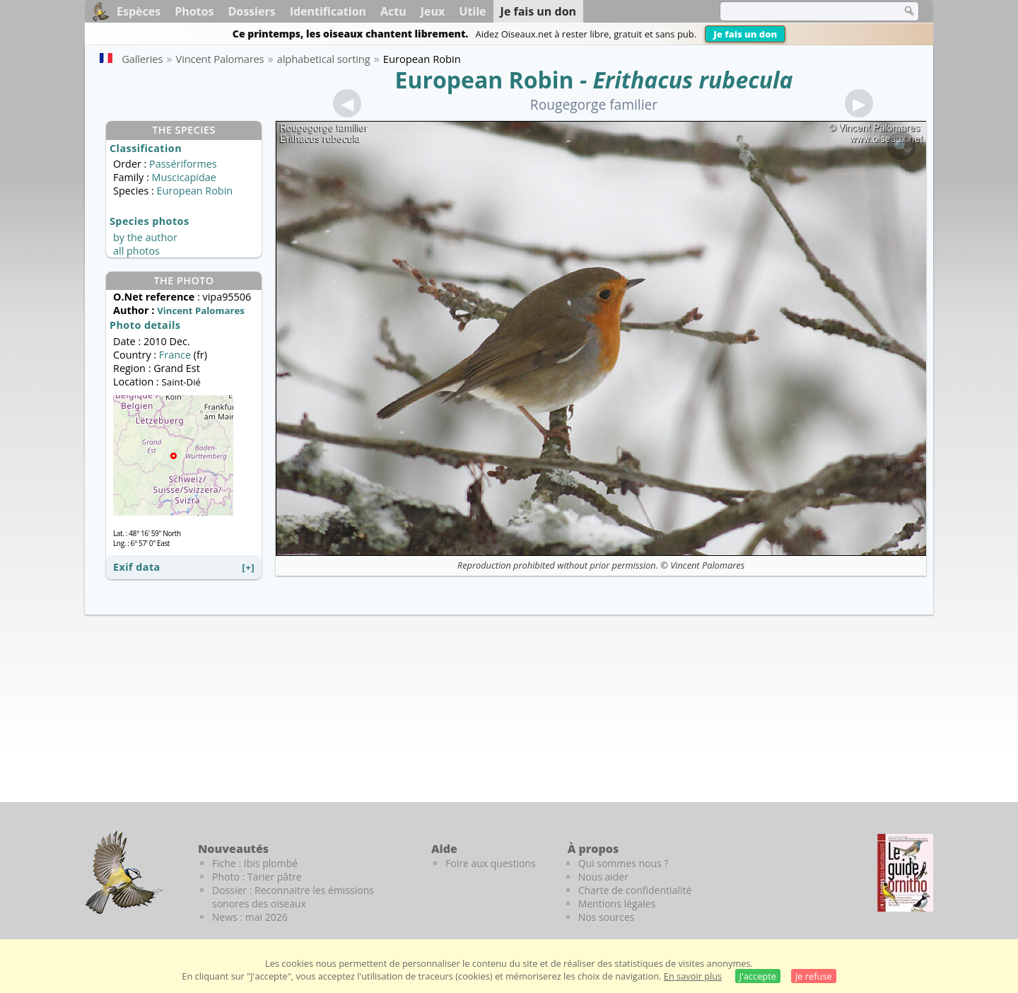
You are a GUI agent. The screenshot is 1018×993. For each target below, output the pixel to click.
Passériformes (183, 163)
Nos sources (606, 917)
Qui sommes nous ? (623, 863)
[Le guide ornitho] (905, 873)
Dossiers (251, 11)
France (175, 354)
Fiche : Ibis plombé (255, 863)
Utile (472, 11)
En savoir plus (693, 976)
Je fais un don (745, 34)
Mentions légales (617, 903)
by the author (145, 237)
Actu (393, 11)
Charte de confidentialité (635, 890)
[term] (801, 11)
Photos (194, 11)
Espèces (138, 11)
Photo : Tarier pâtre (257, 876)
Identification (328, 11)
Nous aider (603, 876)
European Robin (483, 79)
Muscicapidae (183, 177)
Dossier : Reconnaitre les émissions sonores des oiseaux (293, 896)
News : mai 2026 (250, 917)
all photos (136, 250)
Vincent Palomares (707, 565)
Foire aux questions (490, 863)
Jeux (433, 11)
